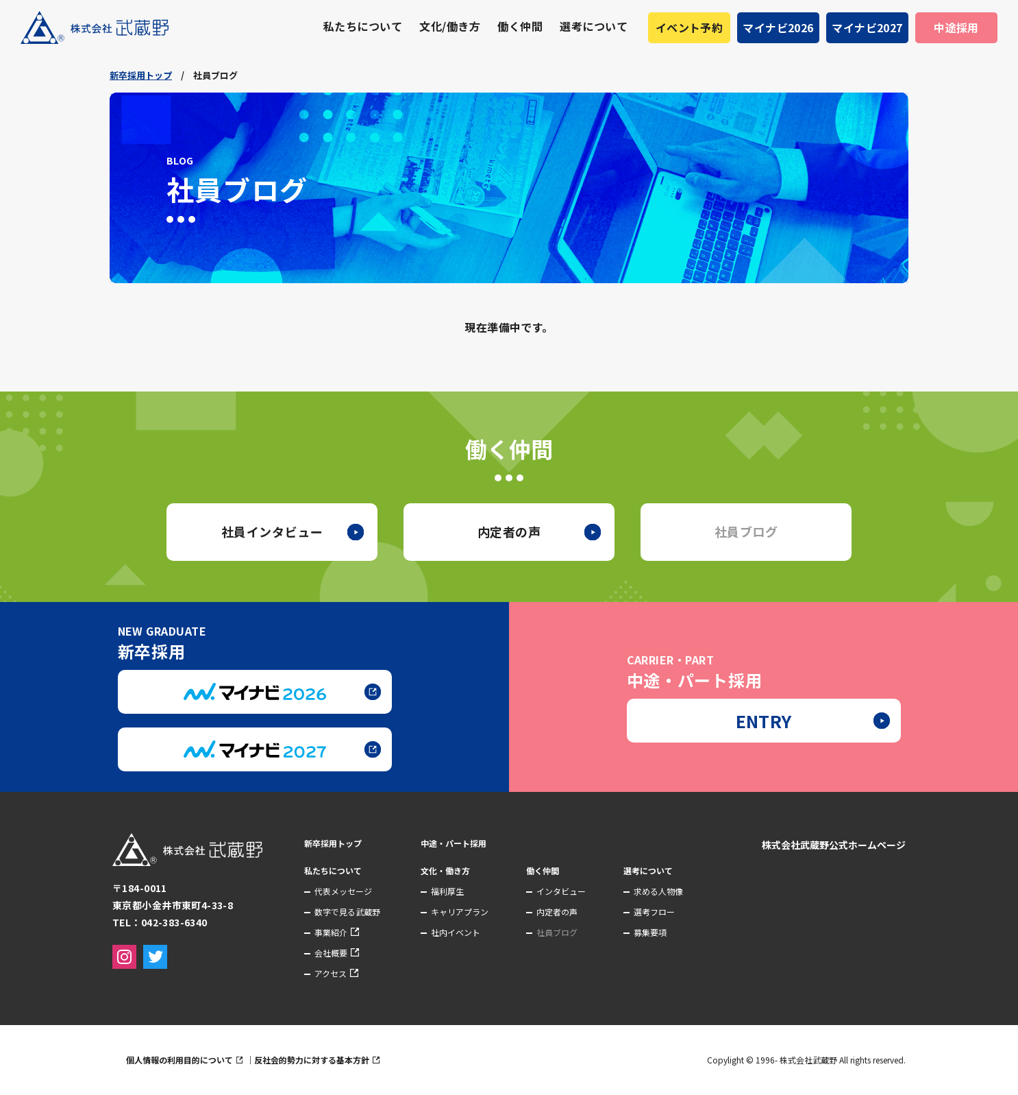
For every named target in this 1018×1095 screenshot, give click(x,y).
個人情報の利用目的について (213, 1060)
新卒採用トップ (141, 75)
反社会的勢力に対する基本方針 (346, 1060)
